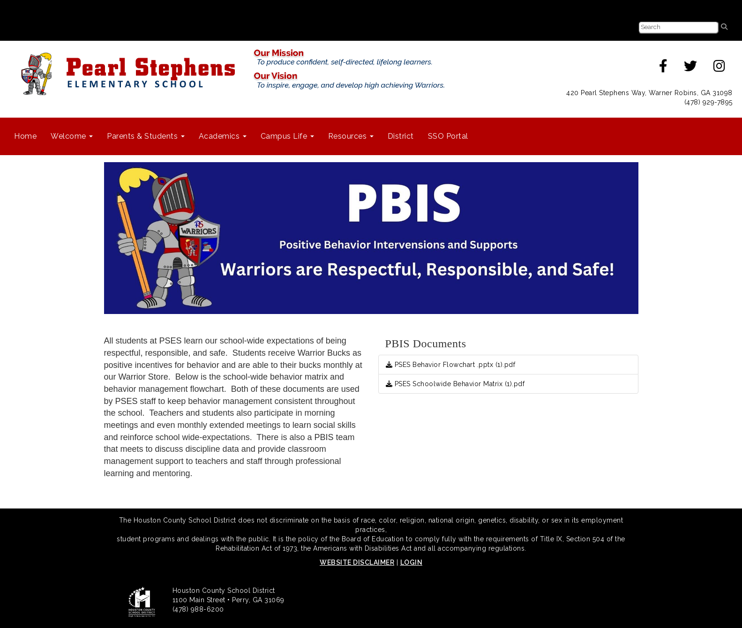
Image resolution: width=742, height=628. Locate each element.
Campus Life (287, 136)
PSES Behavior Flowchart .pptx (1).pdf (451, 364)
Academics (223, 136)
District (401, 136)
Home (25, 136)
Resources (351, 136)
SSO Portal (448, 136)
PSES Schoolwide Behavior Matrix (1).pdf (455, 384)
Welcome (72, 136)
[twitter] (691, 68)
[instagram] (719, 68)
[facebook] (663, 68)
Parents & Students (146, 136)
